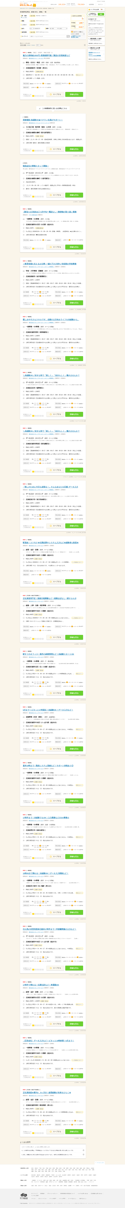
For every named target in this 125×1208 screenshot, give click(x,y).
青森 (32, 1169)
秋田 (43, 1169)
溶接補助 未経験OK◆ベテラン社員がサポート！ (43, 120)
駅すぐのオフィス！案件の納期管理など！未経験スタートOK (48, 654)
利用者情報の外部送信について (67, 1193)
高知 (36, 1171)
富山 (63, 1169)
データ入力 (39, 1180)
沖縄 (64, 1171)
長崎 (46, 1171)
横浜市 (38, 1175)
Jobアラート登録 (77, 31)
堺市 (82, 1175)
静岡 (67, 1168)
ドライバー (91, 1182)
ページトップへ (100, 1162)
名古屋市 (64, 1175)
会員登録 (91, 4)
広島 (73, 1169)
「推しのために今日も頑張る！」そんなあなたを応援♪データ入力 (50, 487)
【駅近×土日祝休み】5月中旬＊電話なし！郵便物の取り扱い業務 (49, 212)
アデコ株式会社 (33, 215)
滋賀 (81, 1168)
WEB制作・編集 (44, 1182)
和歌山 (88, 1168)
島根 (83, 1169)
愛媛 (32, 1171)
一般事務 (33, 1180)
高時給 (65, 1185)
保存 (101, 14)
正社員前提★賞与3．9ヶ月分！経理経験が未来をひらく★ (47, 1093)
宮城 (39, 1169)
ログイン (100, 4)
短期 (32, 1185)
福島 (49, 1169)
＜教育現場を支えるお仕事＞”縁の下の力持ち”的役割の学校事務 (49, 264)
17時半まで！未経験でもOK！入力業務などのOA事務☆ (46, 818)
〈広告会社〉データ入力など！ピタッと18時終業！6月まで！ (48, 1041)
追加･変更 (33, 15)
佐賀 (43, 1171)
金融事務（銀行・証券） (68, 1180)
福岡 (39, 1171)
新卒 (61, 1185)
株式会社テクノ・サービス (36, 58)
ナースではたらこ (72, 1198)
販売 (91, 1180)
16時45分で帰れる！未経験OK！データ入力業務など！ (45, 873)
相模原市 (48, 1175)
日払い (46, 1185)
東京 (32, 1168)
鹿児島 (60, 1171)
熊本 (49, 1171)
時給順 (33, 45)
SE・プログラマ (35, 1182)
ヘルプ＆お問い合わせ (83, 1193)
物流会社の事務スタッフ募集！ (36, 166)
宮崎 (56, 1171)
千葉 (40, 1168)
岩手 (36, 1169)
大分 (53, 1171)
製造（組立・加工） (83, 1182)
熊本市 (60, 1176)
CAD (95, 1180)
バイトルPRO (62, 1198)
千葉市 (52, 1175)
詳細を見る (74, 94)
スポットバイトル (42, 1198)
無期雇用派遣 (94, 1185)
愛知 (57, 1168)
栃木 (50, 1168)
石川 (66, 1169)
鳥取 (80, 1169)
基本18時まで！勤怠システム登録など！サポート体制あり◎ (48, 766)
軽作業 (75, 1182)
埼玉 (44, 1168)
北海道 (92, 1168)
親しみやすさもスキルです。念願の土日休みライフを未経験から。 (51, 320)
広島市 (41, 1176)
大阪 (71, 1168)
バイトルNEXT (52, 1198)
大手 (81, 1185)
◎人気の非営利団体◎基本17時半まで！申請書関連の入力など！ (49, 929)
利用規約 (42, 1193)
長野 (56, 1169)
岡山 (76, 1169)
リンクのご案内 (35, 1195)
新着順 (28, 45)
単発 (36, 1185)
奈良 (84, 1168)
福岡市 (50, 1176)
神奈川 (36, 1168)
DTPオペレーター (53, 1182)
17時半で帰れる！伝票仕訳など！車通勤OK (41, 985)
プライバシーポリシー (52, 1193)
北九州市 (55, 1176)
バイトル (33, 1198)
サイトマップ (34, 1193)
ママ (74, 1185)
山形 (46, 1169)
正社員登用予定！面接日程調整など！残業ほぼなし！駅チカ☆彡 (49, 598)
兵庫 (74, 1168)
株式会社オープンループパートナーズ (39, 123)
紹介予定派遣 (87, 1185)
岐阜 (60, 1168)
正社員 (54, 1185)
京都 (77, 1168)
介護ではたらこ (82, 1198)
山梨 (53, 1169)
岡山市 (46, 1176)
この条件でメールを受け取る (76, 36)
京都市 (90, 1175)
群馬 (54, 1168)
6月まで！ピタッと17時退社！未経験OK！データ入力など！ (48, 710)
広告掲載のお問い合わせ (96, 1193)
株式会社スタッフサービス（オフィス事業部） (41, 266)
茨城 (47, 1168)
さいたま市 (58, 1175)
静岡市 (69, 1175)
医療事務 (61, 1182)
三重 (64, 1168)
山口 (87, 1169)
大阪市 (78, 1175)
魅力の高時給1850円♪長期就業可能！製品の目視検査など (46, 55)
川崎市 (43, 1175)
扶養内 (77, 1185)
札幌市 (94, 1175)
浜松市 (73, 1175)
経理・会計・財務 (47, 1180)
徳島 (93, 1169)
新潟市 (37, 1176)
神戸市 (85, 1175)
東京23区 (33, 1175)
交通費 (69, 1185)
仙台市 (33, 1176)
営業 (88, 1180)
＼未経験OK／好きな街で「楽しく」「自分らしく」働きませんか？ (51, 375)
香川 (90, 1169)
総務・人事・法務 (57, 1180)
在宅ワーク (40, 1185)
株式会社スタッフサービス (36, 545)
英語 (50, 1185)
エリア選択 (24, 17)
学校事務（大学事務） (80, 1180)
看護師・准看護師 (68, 1182)
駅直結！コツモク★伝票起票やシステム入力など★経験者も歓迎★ (51, 543)
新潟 (59, 1169)
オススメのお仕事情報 (95, 54)
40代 (58, 1185)
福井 (70, 1169)
